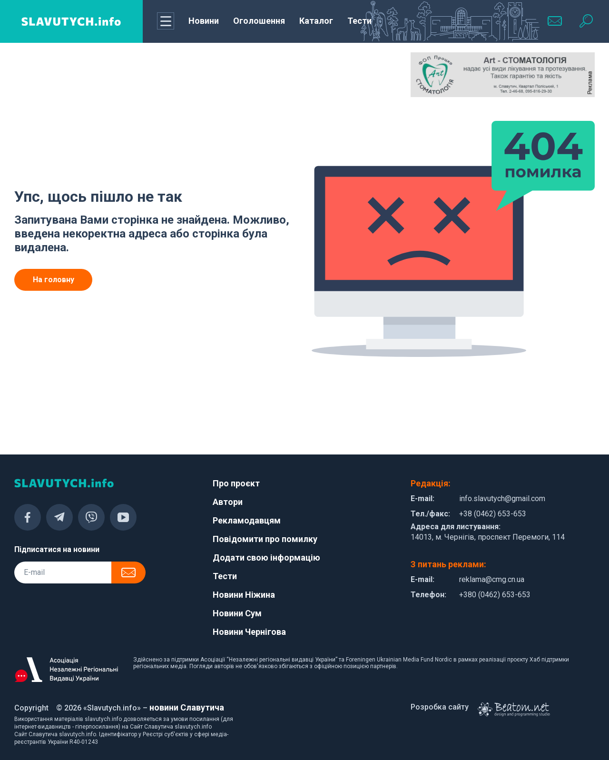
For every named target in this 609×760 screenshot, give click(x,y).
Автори (228, 502)
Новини (203, 21)
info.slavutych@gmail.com (502, 498)
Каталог (316, 21)
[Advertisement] (106, 76)
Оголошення (259, 21)
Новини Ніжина (244, 595)
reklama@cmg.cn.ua (491, 579)
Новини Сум (237, 613)
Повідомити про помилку (265, 539)
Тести (359, 21)
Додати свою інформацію (266, 558)
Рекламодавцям (247, 520)
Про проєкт (236, 483)
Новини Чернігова (249, 632)
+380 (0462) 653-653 (494, 594)
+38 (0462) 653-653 (492, 513)
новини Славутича (186, 707)
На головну (53, 279)
